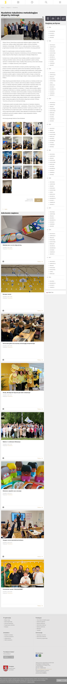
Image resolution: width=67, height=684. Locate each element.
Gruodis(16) (52, 233)
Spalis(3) (52, 106)
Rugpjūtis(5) (52, 53)
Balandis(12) (52, 59)
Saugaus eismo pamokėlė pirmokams (13, 540)
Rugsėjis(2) (52, 108)
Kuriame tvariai (7, 294)
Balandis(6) (52, 31)
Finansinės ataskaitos (9, 636)
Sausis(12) (52, 204)
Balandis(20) (52, 247)
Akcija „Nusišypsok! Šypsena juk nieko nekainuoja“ (17, 392)
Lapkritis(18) (52, 46)
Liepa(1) (51, 82)
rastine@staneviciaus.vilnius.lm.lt (45, 669)
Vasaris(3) (52, 118)
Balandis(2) (52, 140)
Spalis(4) (52, 216)
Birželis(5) (52, 55)
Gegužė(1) (52, 218)
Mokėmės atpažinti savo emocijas (12, 491)
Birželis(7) (52, 243)
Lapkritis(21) (52, 235)
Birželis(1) (52, 136)
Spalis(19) (52, 49)
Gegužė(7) (52, 87)
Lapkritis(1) (52, 156)
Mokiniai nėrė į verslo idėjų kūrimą (12, 245)
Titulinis (3, 7)
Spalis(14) (52, 76)
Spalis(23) (52, 237)
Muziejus (6, 626)
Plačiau (39, 261)
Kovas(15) (52, 33)
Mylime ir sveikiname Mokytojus (12, 442)
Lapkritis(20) (52, 74)
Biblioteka (39, 628)
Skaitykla (39, 630)
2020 (50, 178)
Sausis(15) (52, 254)
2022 (50, 124)
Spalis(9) (52, 186)
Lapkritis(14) (52, 263)
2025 (50, 41)
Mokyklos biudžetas (8, 634)
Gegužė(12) (52, 57)
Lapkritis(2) (52, 104)
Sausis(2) (52, 146)
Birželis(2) (52, 112)
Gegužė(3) (52, 138)
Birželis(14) (52, 84)
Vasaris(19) (52, 202)
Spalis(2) (52, 130)
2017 (50, 257)
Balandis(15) (52, 198)
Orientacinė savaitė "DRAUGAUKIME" (13, 589)
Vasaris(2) (52, 172)
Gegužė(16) (52, 196)
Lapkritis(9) (52, 184)
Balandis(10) (52, 220)
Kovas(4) (52, 116)
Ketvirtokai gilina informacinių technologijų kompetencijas (19, 343)
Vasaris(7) (52, 35)
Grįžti (6, 209)
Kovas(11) (52, 200)
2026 (50, 27)
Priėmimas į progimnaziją (42, 638)
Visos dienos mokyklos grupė (43, 620)
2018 (50, 229)
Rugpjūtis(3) (52, 80)
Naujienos (8, 7)
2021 (50, 150)
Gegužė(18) (52, 245)
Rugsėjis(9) (52, 51)
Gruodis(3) (52, 211)
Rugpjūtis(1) (52, 269)
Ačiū (38, 200)
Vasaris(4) (52, 63)
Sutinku (59, 680)
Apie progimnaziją (8, 621)
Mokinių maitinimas (41, 623)
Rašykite (6, 657)
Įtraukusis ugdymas (41, 621)
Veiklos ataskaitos (8, 640)
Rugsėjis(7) (52, 78)
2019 (50, 208)
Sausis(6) (52, 174)
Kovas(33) (52, 249)
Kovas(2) (52, 142)
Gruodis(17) (52, 72)
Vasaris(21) (52, 252)
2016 (50, 277)
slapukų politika (31, 681)
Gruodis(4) (52, 154)
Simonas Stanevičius (8, 623)
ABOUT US (50, 292)
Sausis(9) (52, 37)
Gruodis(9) (52, 182)
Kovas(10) (52, 91)
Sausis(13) (52, 95)
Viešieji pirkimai (7, 638)
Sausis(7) (52, 65)
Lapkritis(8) (52, 214)
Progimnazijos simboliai (9, 625)
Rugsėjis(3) (52, 132)
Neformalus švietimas (41, 625)
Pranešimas (15, 7)
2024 (50, 68)
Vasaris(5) (52, 224)
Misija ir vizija (7, 620)
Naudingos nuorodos (41, 634)
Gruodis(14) (52, 102)
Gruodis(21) (52, 261)
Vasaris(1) (52, 287)
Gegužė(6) (52, 114)
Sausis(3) (52, 120)
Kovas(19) (52, 285)
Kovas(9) (52, 61)
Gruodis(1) (52, 128)
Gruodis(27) (52, 44)
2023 (50, 98)
